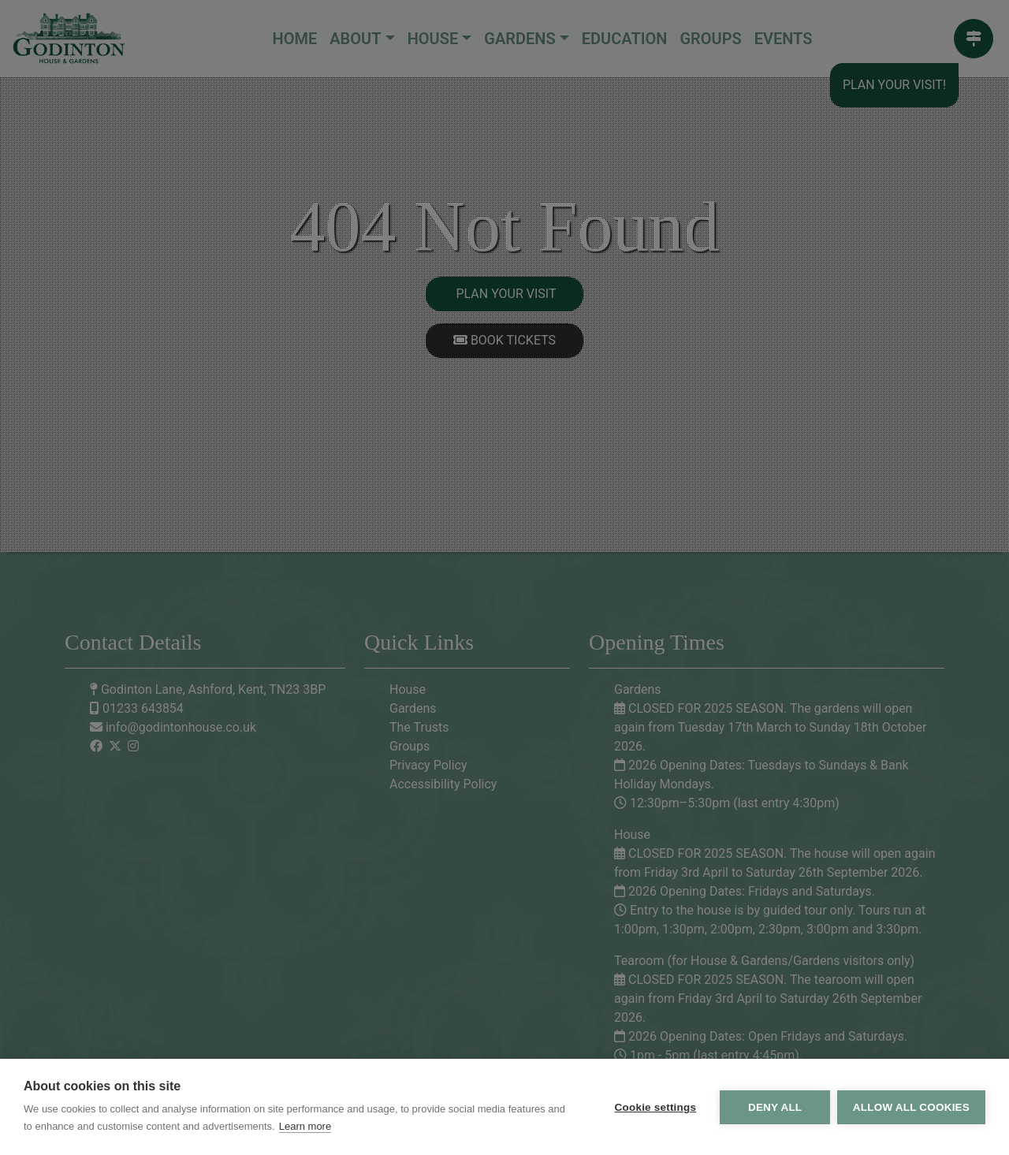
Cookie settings (654, 1107)
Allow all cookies (911, 1107)
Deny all (774, 1107)
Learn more (305, 1126)
